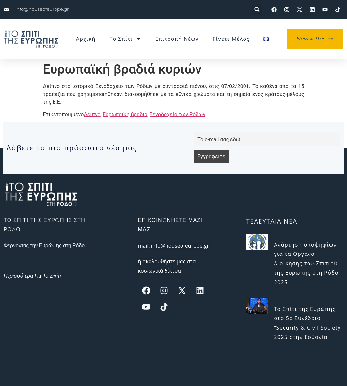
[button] (257, 10)
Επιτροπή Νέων (176, 38)
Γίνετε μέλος (231, 38)
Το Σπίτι (125, 39)
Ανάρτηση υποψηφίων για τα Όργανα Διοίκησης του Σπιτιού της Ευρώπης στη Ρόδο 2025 (306, 263)
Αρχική (86, 38)
